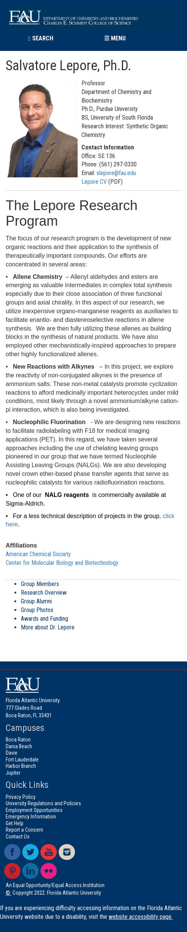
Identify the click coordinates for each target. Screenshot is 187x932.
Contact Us (18, 837)
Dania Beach (19, 746)
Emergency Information (31, 817)
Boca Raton (18, 740)
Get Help (14, 823)
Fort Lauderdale (22, 760)
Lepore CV (94, 181)
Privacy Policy (21, 797)
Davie (11, 753)
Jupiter (13, 773)
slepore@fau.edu (116, 173)
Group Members (40, 583)
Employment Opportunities (34, 810)
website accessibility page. (141, 916)
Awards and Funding (44, 618)
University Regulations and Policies (43, 803)
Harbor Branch (21, 766)
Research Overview (44, 592)
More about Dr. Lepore (48, 627)
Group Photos (37, 610)
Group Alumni (36, 601)
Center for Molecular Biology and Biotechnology (62, 562)
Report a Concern (24, 830)
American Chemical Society (38, 554)
